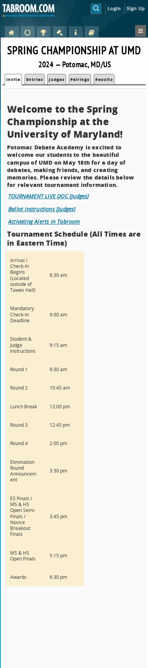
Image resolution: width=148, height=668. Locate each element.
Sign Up (136, 8)
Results (104, 79)
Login (114, 8)
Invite (13, 79)
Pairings (79, 79)
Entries (34, 79)
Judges (56, 79)
